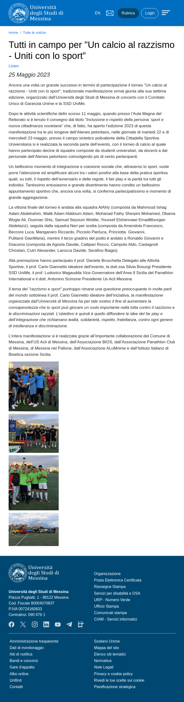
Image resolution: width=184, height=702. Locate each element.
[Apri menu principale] (164, 12)
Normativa (103, 661)
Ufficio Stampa (106, 606)
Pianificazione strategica (115, 687)
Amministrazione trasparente (34, 641)
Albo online (19, 674)
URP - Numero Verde (112, 600)
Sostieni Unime (107, 641)
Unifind (16, 680)
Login (150, 13)
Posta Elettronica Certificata (117, 580)
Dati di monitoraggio (27, 648)
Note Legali (104, 667)
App (81, 624)
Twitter (23, 624)
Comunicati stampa (110, 613)
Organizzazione (107, 574)
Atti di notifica (21, 654)
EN (97, 13)
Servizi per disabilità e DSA (117, 593)
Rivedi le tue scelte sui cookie (119, 680)
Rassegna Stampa (110, 587)
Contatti (16, 687)
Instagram (35, 624)
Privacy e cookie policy (113, 674)
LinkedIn (46, 624)
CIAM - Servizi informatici (115, 619)
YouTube (58, 624)
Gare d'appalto (22, 667)
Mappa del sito (106, 648)
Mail (110, 13)
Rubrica (128, 13)
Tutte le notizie (34, 33)
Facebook (11, 624)
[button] (34, 386)
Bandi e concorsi (24, 661)
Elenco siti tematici (110, 654)
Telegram (69, 624)
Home (13, 33)
